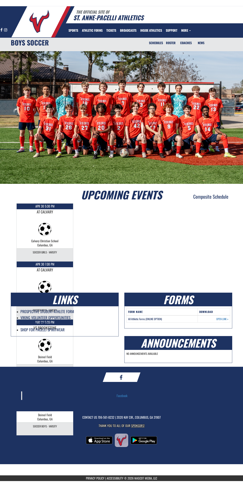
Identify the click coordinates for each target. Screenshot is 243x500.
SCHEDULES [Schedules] (156, 43)
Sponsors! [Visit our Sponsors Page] (138, 425)
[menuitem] (92, 30)
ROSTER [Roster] (171, 43)
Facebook (122, 395)
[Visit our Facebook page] (1, 30)
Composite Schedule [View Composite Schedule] (210, 196)
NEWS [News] (201, 43)
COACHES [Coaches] (186, 43)
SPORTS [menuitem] (73, 30)
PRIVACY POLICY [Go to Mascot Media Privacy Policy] (95, 478)
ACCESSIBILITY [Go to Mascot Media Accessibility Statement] (115, 478)
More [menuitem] (186, 30)
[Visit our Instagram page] (5, 30)
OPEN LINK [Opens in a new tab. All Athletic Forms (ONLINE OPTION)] (222, 319)
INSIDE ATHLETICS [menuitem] (151, 30)
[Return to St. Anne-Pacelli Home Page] (39, 21)
